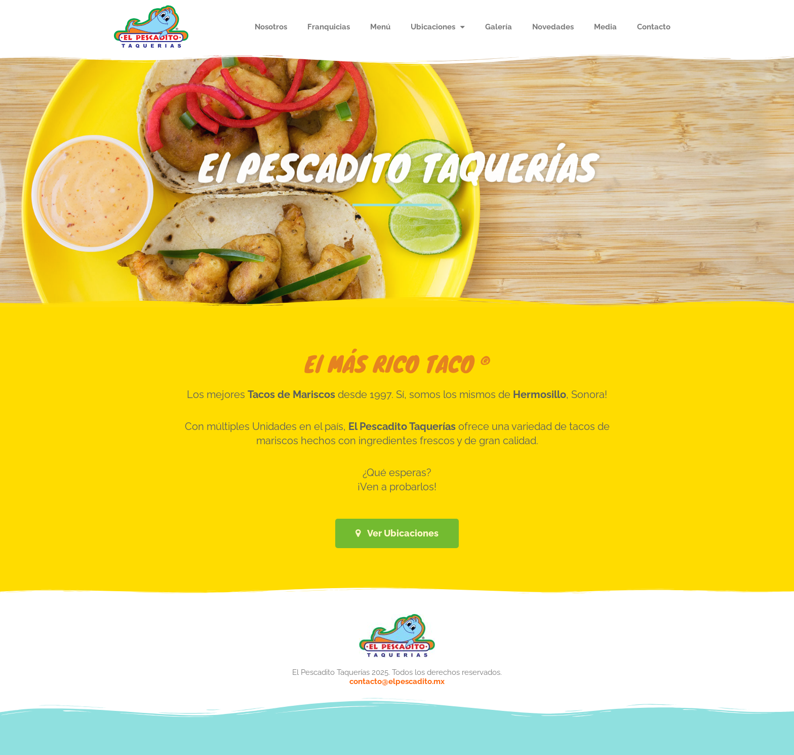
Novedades (553, 26)
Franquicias (328, 26)
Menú (380, 26)
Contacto (653, 26)
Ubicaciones (438, 27)
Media (605, 26)
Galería (498, 26)
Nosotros (271, 26)
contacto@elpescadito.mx (397, 681)
